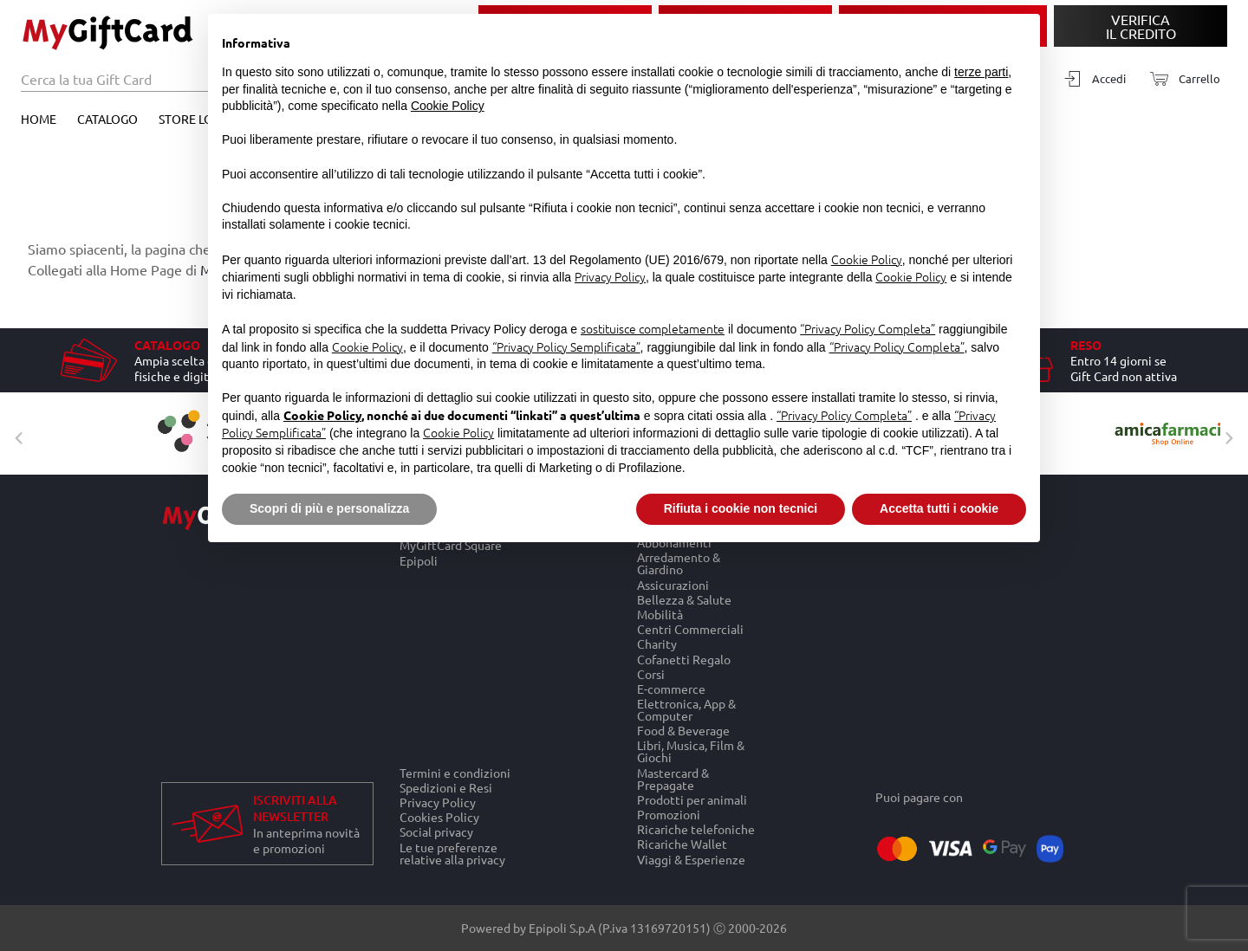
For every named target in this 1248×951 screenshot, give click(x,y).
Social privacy (436, 832)
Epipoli (419, 560)
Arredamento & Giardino (678, 563)
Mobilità (660, 613)
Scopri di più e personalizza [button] (329, 508)
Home (38, 119)
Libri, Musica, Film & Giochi (690, 751)
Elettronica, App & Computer (686, 708)
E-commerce (671, 688)
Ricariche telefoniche (696, 829)
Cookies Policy (439, 817)
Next (1224, 434)
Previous (14, 434)
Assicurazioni (673, 584)
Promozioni (668, 813)
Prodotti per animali (692, 799)
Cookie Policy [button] (447, 106)
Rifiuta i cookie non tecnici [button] (740, 508)
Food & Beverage (683, 730)
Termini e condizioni (455, 772)
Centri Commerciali (690, 629)
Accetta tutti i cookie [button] (939, 508)
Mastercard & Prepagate (673, 778)
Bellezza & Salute (684, 599)
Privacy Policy (438, 801)
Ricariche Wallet (682, 844)
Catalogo (107, 119)
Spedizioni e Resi (446, 787)
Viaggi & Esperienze (691, 859)
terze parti (981, 72)
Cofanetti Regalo (684, 658)
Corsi (651, 673)
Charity (657, 644)
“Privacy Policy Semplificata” (566, 346)
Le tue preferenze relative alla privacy (452, 853)
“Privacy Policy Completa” (867, 328)
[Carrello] (1180, 79)
